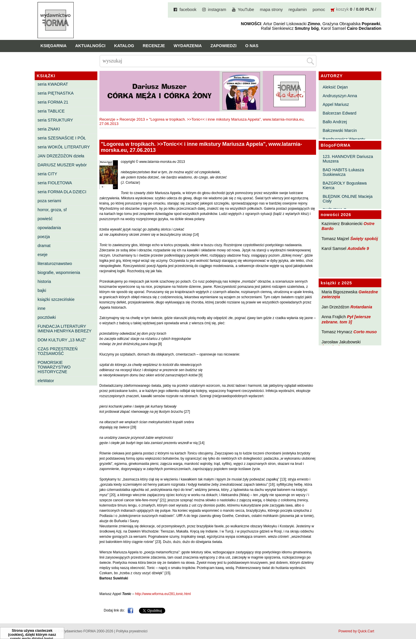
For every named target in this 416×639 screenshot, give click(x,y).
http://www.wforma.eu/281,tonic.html (163, 594)
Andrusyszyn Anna (340, 95)
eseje (42, 254)
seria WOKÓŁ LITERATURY (64, 147)
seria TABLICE (51, 111)
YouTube (246, 9)
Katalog (124, 45)
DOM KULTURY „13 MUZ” (62, 340)
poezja (44, 236)
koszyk (342, 9)
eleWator (46, 380)
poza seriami (49, 200)
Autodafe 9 (358, 248)
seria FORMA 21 (53, 102)
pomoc (319, 9)
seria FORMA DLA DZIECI (62, 191)
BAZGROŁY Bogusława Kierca (345, 185)
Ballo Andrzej (335, 121)
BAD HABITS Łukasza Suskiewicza (343, 172)
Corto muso (365, 331)
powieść (45, 218)
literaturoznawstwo (55, 263)
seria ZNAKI (49, 129)
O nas (252, 45)
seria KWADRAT (53, 84)
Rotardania (361, 307)
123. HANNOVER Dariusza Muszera (348, 158)
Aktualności (90, 45)
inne (41, 308)
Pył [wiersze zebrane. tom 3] (346, 319)
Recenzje (154, 45)
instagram (217, 9)
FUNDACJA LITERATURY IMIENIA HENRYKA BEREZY (65, 328)
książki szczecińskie (56, 299)
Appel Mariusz (336, 104)
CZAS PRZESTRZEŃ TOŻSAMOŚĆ (57, 351)
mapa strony (271, 9)
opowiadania (49, 227)
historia (44, 281)
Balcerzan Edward (339, 113)
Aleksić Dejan (335, 87)
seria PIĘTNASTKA (56, 93)
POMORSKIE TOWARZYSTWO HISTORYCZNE (54, 367)
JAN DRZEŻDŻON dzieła (61, 156)
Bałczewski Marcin (340, 130)
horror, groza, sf (52, 209)
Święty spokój (364, 238)
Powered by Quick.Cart (356, 631)
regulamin (298, 9)
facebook (187, 9)
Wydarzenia (188, 45)
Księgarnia (53, 45)
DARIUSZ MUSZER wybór (62, 165)
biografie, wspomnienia (59, 272)
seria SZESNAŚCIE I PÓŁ (62, 138)
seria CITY (47, 174)
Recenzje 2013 (132, 119)
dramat (44, 245)
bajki (42, 290)
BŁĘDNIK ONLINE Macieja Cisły (348, 198)
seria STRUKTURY (55, 120)
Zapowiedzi (223, 45)
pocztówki (47, 317)
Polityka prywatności (132, 631)
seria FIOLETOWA (55, 183)
